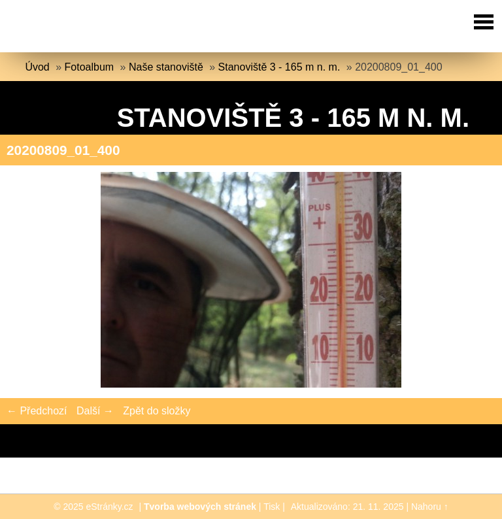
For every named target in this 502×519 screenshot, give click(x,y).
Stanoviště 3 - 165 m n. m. (279, 67)
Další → (95, 410)
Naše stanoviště (166, 67)
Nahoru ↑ (429, 506)
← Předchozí (37, 410)
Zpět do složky (156, 410)
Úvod (37, 67)
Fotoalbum (89, 67)
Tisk (271, 506)
